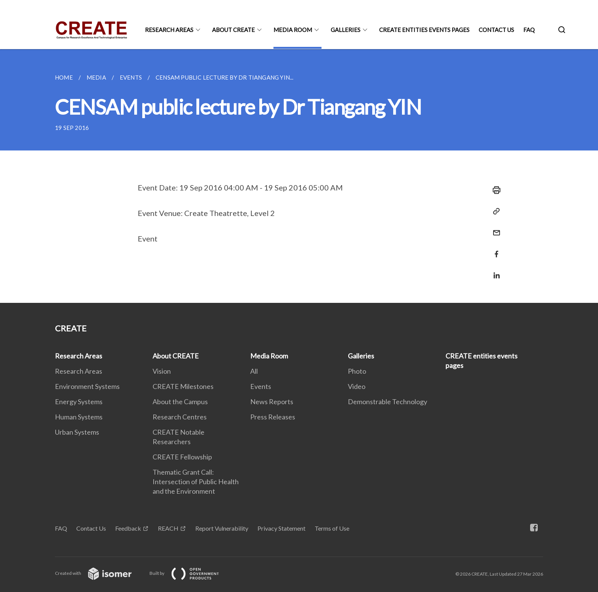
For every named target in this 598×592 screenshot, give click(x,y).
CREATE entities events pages (424, 29)
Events (260, 386)
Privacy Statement (281, 528)
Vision (162, 371)
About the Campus (180, 401)
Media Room (292, 29)
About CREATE (233, 29)
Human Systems (79, 417)
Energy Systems (79, 401)
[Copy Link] (494, 211)
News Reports (271, 401)
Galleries (345, 29)
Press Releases (272, 417)
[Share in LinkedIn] (494, 270)
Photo (357, 371)
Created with (99, 573)
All (254, 371)
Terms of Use (332, 528)
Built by (190, 573)
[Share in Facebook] (494, 249)
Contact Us (496, 29)
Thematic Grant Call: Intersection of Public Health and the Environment (196, 481)
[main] (299, 176)
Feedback (128, 528)
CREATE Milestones (183, 386)
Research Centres (180, 417)
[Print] (494, 190)
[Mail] (494, 228)
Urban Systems (77, 432)
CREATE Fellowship (182, 457)
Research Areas (169, 29)
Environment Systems (87, 386)
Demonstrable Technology (387, 401)
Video (356, 386)
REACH (168, 528)
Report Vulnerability (221, 528)
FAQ (529, 29)
